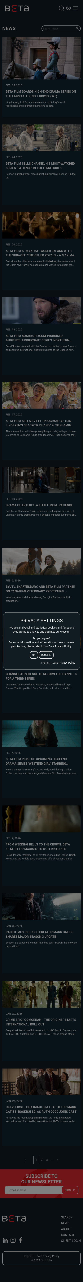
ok (33, 655)
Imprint (45, 662)
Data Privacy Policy (63, 662)
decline (46, 655)
